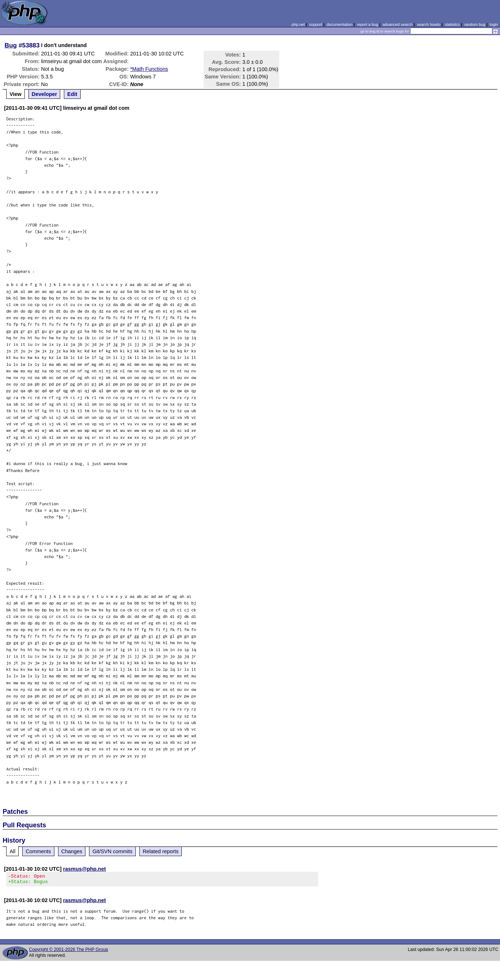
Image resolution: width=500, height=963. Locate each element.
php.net (298, 24)
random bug (474, 24)
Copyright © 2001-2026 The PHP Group (68, 951)
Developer (44, 94)
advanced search (397, 24)
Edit (72, 94)
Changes (71, 851)
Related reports (160, 851)
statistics (452, 24)
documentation (340, 24)
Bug (11, 45)
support (315, 24)
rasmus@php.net (84, 869)
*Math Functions (149, 69)
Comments (38, 851)
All (12, 851)
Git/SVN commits (112, 851)
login (494, 24)
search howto (428, 24)
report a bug (367, 24)
